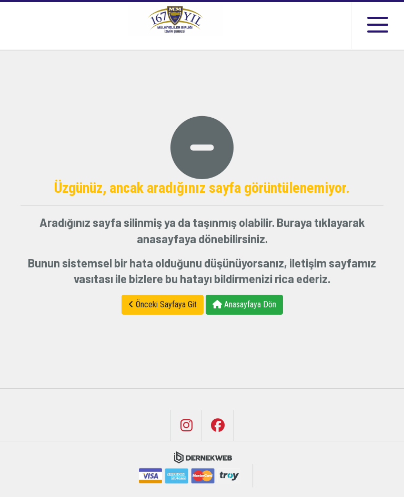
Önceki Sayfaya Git (162, 304)
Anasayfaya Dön (244, 304)
